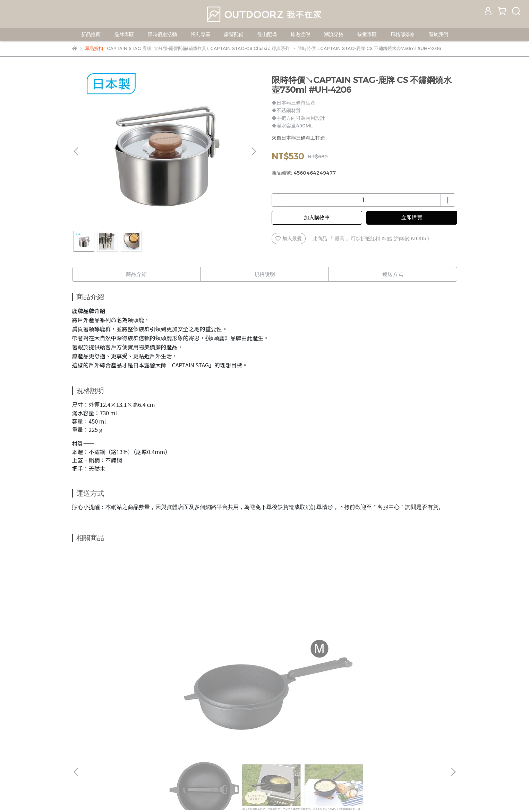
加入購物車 (317, 217)
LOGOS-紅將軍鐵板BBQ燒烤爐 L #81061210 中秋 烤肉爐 (217, 660)
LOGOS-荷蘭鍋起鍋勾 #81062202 (311, 660)
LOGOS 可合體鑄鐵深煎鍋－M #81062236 (124, 660)
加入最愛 (288, 238)
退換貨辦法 (140, 734)
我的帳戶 (82, 734)
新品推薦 (91, 34)
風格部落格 (403, 34)
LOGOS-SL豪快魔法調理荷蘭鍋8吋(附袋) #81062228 (405, 660)
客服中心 (109, 734)
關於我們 (438, 34)
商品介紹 (136, 274)
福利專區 (200, 34)
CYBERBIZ (288, 792)
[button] (253, 151)
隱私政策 (170, 734)
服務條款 (197, 734)
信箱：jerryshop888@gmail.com (111, 766)
